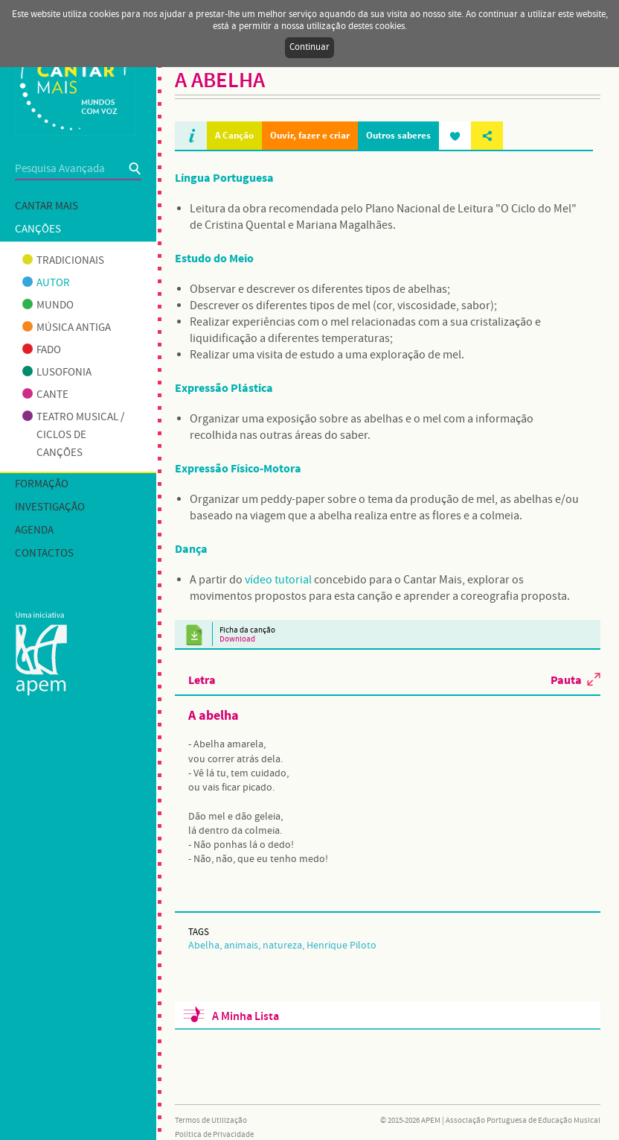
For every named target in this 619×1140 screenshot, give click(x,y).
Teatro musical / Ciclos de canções (73, 435)
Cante (45, 394)
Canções (38, 229)
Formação (41, 484)
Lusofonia (57, 372)
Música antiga (66, 327)
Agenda (34, 530)
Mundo (48, 305)
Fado (41, 350)
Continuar (309, 47)
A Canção (234, 135)
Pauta (566, 679)
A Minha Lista (245, 1017)
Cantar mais (46, 206)
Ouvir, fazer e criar (310, 135)
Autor (46, 283)
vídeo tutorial (278, 580)
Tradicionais (63, 260)
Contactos (44, 553)
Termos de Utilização (211, 1120)
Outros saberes (398, 135)
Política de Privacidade (214, 1135)
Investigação (50, 507)
